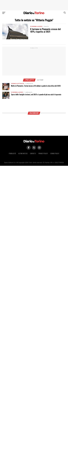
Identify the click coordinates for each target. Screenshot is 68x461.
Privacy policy (43, 153)
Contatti (33, 153)
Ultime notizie (23, 153)
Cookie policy (54, 153)
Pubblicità (12, 153)
